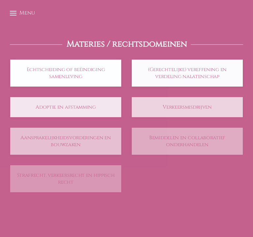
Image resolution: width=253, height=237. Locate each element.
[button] (22, 13)
